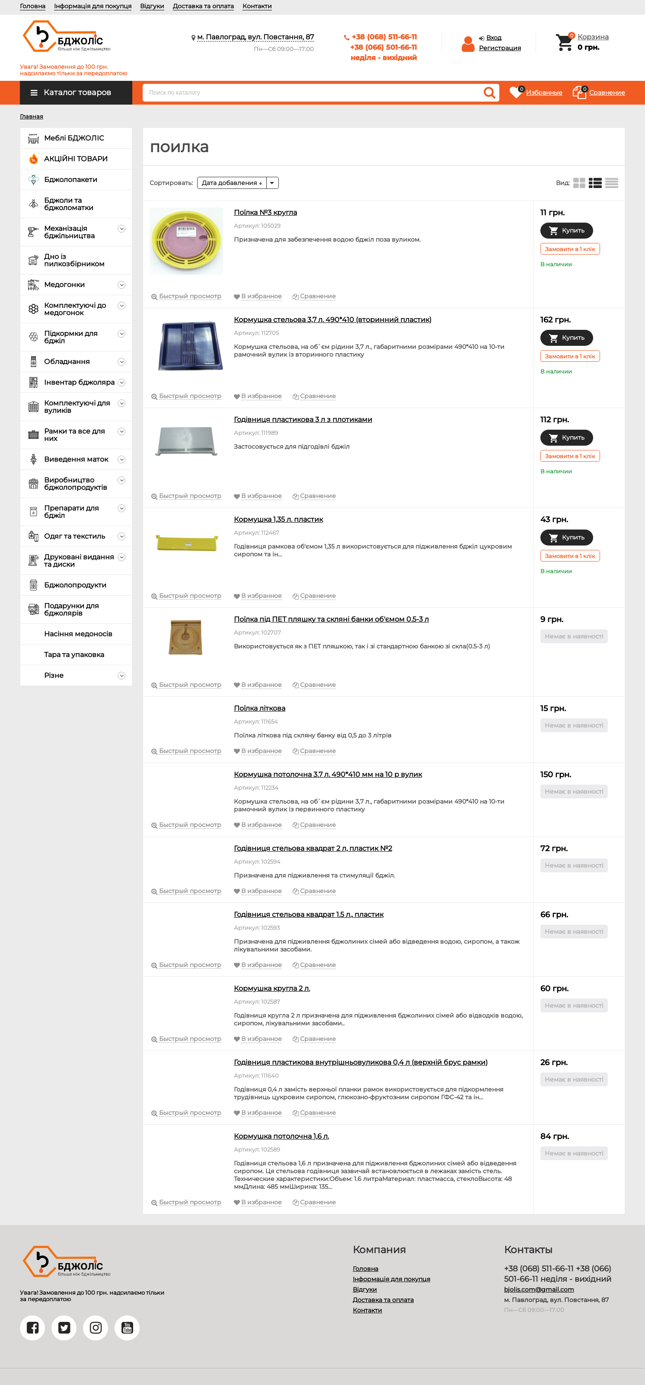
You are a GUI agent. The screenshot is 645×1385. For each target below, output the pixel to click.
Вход (493, 37)
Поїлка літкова (259, 708)
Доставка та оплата (203, 6)
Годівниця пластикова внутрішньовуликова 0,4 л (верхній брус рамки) (361, 1062)
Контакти (257, 6)
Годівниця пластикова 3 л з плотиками (303, 419)
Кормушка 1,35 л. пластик (278, 519)
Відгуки (152, 6)
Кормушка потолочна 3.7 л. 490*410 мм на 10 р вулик (328, 774)
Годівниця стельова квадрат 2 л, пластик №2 (313, 848)
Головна (32, 6)
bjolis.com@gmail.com (539, 1289)
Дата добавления (232, 183)
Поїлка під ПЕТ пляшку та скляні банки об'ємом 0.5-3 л (331, 619)
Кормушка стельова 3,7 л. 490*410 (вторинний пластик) (332, 320)
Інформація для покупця (92, 6)
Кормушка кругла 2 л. (272, 988)
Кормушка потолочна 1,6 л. (281, 1136)
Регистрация (500, 48)
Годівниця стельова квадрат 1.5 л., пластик (308, 914)
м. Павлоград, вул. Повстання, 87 (255, 37)
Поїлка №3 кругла (265, 212)
